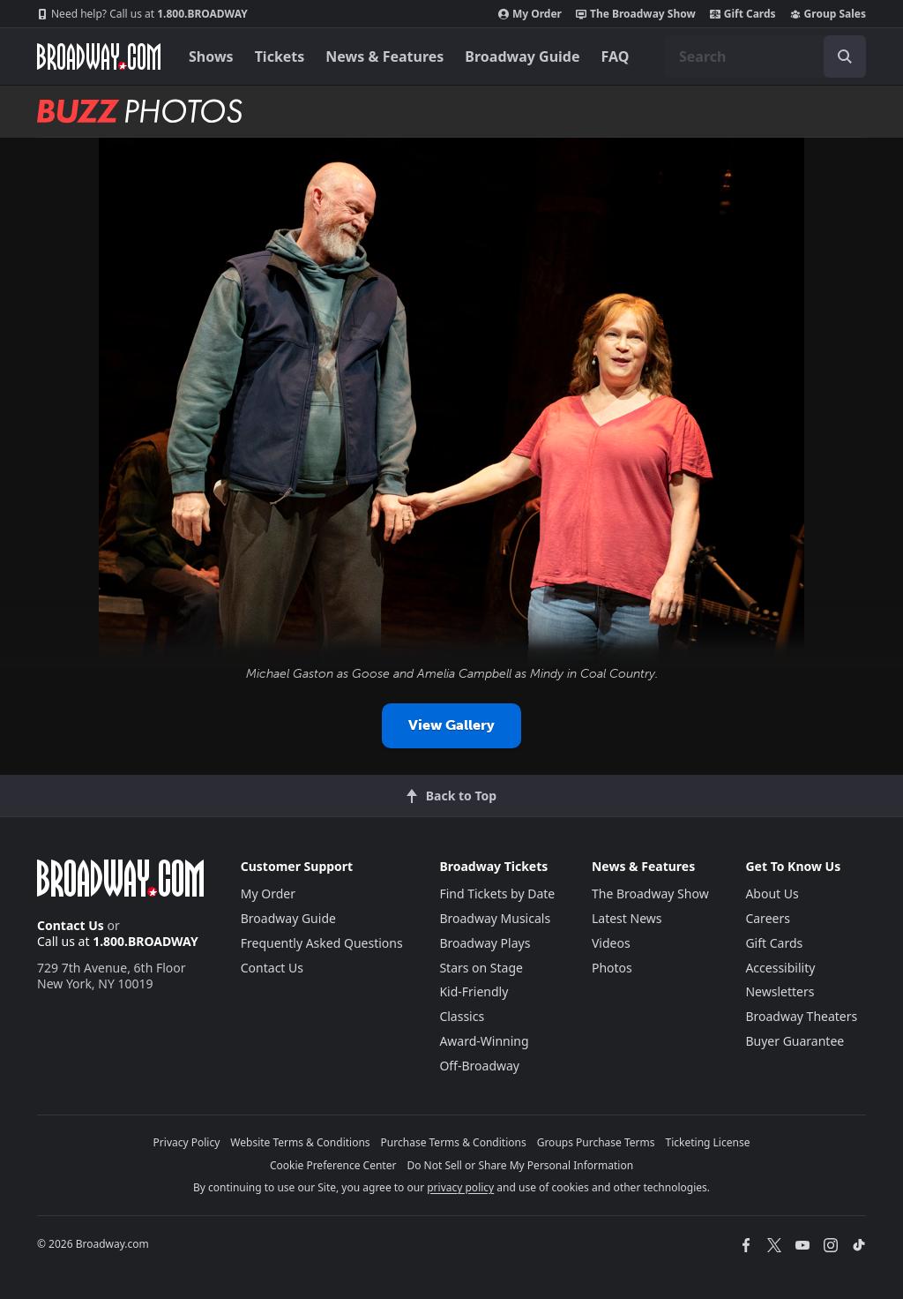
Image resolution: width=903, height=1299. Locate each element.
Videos (611, 943)
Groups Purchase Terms (596, 1142)
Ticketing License (708, 1142)
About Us (771, 893)
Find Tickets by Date (497, 893)
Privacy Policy (186, 1142)
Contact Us (70, 925)
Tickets (280, 56)
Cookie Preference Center (333, 1165)
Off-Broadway (479, 1065)
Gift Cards (743, 14)
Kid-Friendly (473, 991)
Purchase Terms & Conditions (453, 1142)
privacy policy (460, 1187)
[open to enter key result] (845, 56)
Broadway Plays (484, 943)
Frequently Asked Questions (322, 943)
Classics (461, 1016)
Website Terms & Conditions (299, 1142)
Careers (767, 918)
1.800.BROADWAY (142, 14)
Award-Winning (483, 1040)
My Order (530, 14)
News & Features (384, 56)
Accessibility (780, 967)
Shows (211, 56)
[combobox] (765, 56)
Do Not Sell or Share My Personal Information (520, 1165)
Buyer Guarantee (794, 1040)
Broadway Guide (522, 56)
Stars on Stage (481, 967)
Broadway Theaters (801, 1016)
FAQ (615, 56)
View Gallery (451, 725)
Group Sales (828, 14)
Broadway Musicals (494, 918)
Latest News (627, 918)
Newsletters (779, 991)
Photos (612, 967)
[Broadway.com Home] (98, 56)
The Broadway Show (636, 14)
